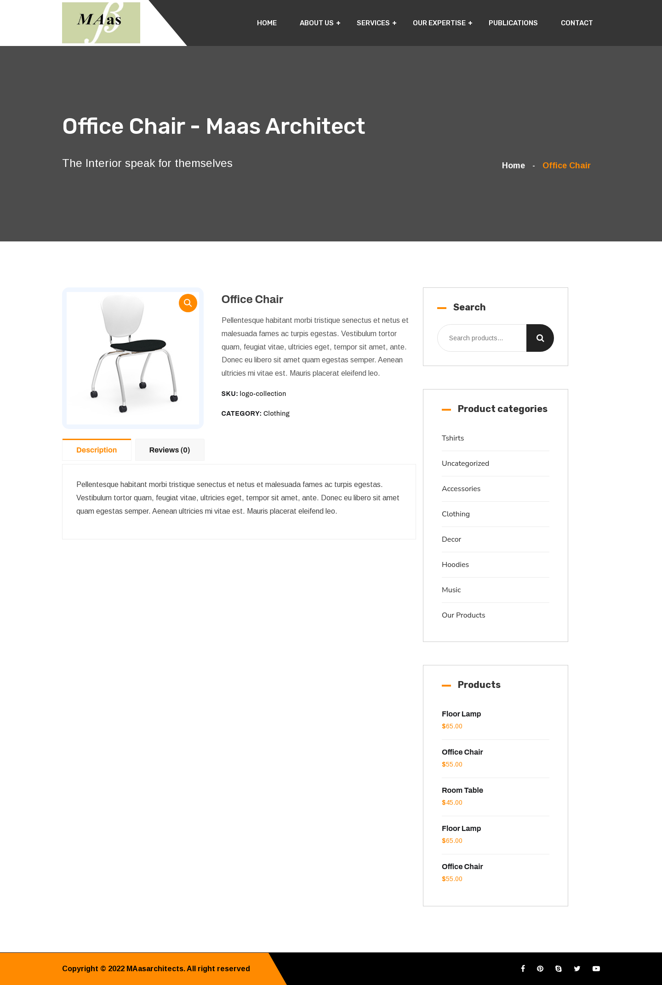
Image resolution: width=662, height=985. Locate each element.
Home (267, 23)
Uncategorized (465, 463)
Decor (451, 539)
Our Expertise (439, 23)
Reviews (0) (169, 450)
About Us (317, 23)
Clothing (276, 413)
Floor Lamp (461, 714)
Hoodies (455, 565)
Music (451, 590)
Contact (577, 23)
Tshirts (453, 438)
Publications (513, 23)
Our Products (463, 615)
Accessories (461, 489)
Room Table (462, 790)
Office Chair (462, 752)
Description (96, 450)
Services (373, 23)
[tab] (98, 449)
